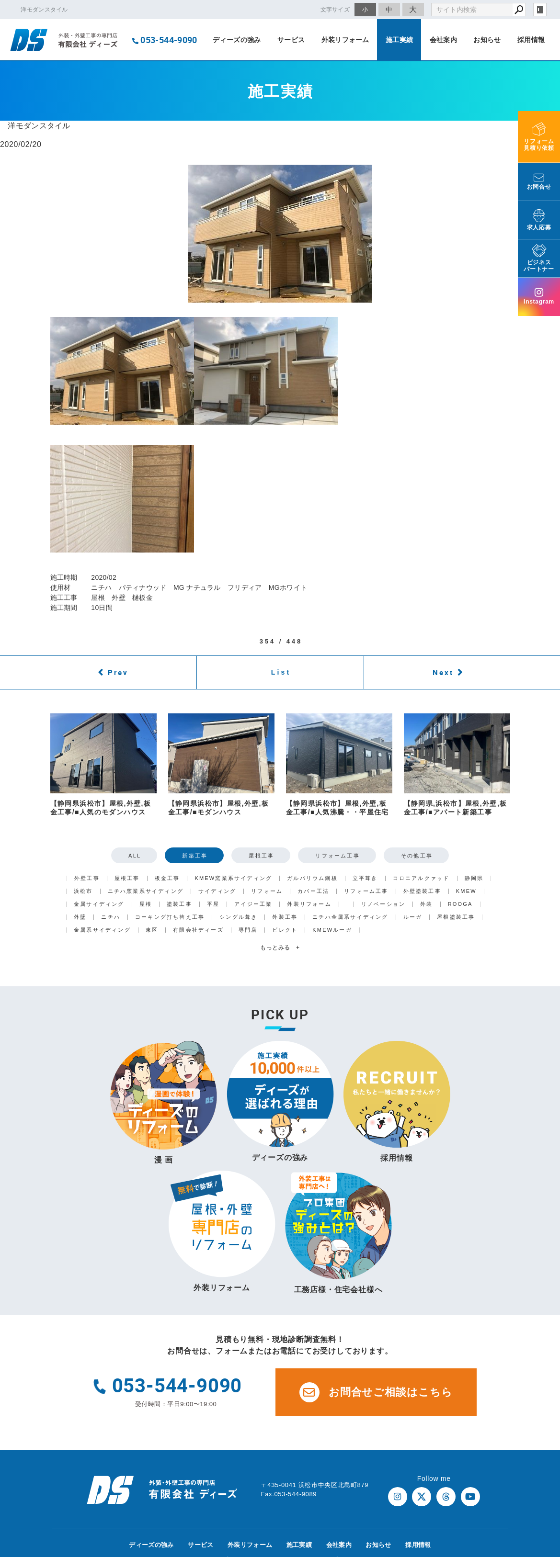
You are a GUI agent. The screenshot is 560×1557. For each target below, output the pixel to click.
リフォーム (267, 891)
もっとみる (279, 947)
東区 (152, 930)
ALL (134, 855)
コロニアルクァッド (421, 878)
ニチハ (110, 917)
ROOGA (460, 904)
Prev (118, 672)
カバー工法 (313, 891)
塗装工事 (179, 904)
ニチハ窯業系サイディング (145, 891)
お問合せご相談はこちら (376, 1392)
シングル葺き (238, 917)
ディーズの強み (237, 40)
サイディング (217, 891)
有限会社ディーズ (198, 930)
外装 (426, 904)
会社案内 (443, 40)
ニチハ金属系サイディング (350, 917)
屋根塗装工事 (456, 917)
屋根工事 (261, 855)
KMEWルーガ (332, 930)
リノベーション (383, 904)
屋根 (145, 904)
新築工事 (194, 855)
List (281, 672)
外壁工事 (87, 878)
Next (443, 672)
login (540, 9)
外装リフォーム (345, 40)
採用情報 (531, 40)
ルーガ (413, 917)
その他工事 (417, 855)
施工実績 (399, 40)
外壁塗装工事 (422, 891)
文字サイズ (335, 9)
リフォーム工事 (337, 855)
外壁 (80, 917)
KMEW (466, 891)
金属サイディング (99, 904)
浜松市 (83, 891)
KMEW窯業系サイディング (233, 878)
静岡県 (474, 878)
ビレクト (284, 930)
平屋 (213, 904)
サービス (291, 40)
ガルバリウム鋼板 (312, 878)
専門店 (248, 930)
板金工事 (167, 878)
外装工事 (284, 917)
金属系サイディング (102, 930)
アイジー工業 (253, 904)
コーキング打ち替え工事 (170, 917)
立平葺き (365, 878)
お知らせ (487, 40)
